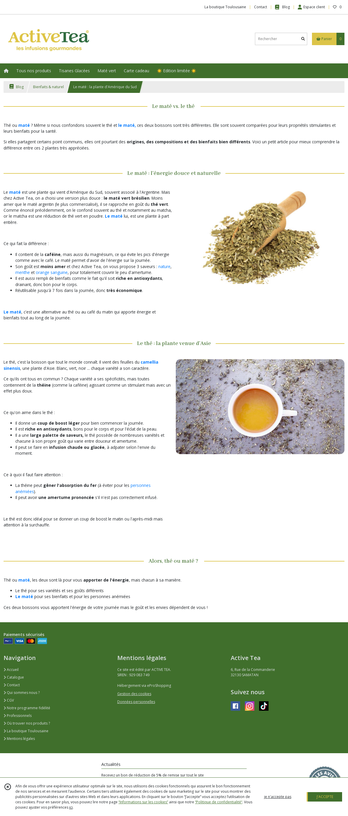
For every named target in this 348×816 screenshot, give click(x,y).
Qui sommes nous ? (22, 692)
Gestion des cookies (134, 693)
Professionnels (18, 715)
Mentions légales (19, 738)
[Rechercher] (303, 39)
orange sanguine (52, 272)
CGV (9, 700)
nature (164, 266)
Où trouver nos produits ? (27, 723)
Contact (260, 6)
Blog (16, 86)
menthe (22, 272)
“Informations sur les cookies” (143, 801)
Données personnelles (136, 701)
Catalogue (14, 677)
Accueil (11, 669)
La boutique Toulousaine (26, 730)
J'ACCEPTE (325, 796)
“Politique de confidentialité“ (218, 801)
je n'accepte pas (277, 796)
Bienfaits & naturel (48, 86)
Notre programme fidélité (27, 707)
